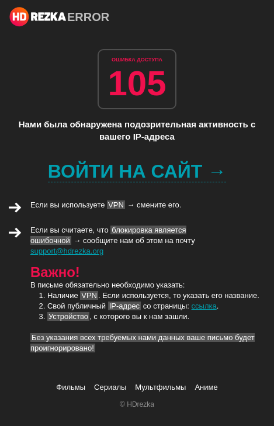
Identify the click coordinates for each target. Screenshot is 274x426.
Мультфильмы (160, 387)
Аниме (206, 387)
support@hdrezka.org (66, 251)
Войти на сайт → (137, 171)
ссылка (204, 306)
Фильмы (70, 387)
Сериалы (110, 387)
